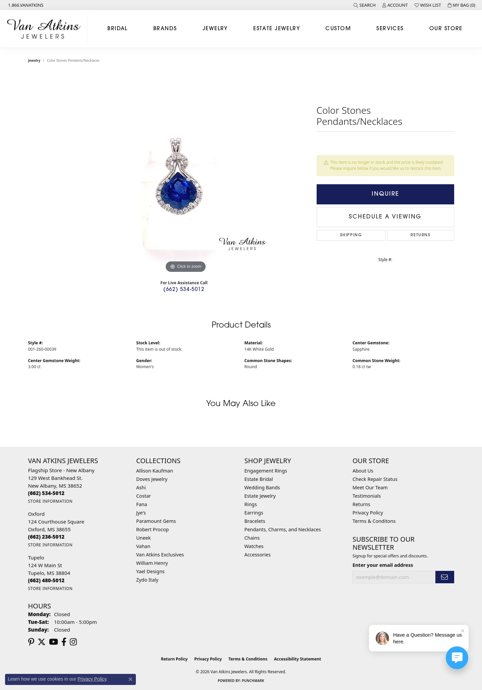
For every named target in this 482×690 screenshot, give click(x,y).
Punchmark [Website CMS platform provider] (253, 680)
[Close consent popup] (130, 679)
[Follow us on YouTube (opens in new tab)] (53, 642)
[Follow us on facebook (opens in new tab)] (63, 642)
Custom (338, 29)
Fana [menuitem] (141, 504)
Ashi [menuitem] (141, 487)
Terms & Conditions (247, 659)
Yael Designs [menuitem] (150, 571)
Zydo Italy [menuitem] (147, 580)
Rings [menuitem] (251, 504)
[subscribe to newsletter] (444, 577)
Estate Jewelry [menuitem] (260, 496)
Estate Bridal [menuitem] (259, 479)
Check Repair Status (375, 479)
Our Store (446, 29)
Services (390, 29)
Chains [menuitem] (252, 538)
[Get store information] (50, 501)
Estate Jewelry (276, 29)
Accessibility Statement (297, 659)
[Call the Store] (46, 493)
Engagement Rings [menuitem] (266, 470)
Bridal (117, 29)
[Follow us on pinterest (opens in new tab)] (31, 642)
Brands (165, 29)
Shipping (351, 235)
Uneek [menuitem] (143, 538)
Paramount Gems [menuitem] (156, 521)
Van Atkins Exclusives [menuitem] (160, 554)
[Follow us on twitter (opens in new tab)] (42, 642)
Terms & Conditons (374, 521)
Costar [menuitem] (143, 496)
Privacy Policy (368, 512)
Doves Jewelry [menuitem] (151, 479)
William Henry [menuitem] (152, 563)
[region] (185, 174)
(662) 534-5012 (183, 289)
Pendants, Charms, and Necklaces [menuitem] (283, 529)
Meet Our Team (370, 487)
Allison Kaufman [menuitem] (154, 470)
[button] (365, 5)
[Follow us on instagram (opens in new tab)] (73, 642)
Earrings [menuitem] (254, 512)
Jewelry (215, 29)
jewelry (34, 60)
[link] (25, 5)
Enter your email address (383, 564)
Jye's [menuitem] (141, 512)
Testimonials (367, 496)
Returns (420, 235)
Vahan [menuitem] (143, 546)
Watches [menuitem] (254, 546)
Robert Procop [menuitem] (152, 529)
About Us (363, 470)
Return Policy (174, 659)
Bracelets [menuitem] (255, 521)
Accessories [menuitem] (258, 554)
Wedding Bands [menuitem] (262, 487)
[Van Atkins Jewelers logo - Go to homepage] (45, 29)
